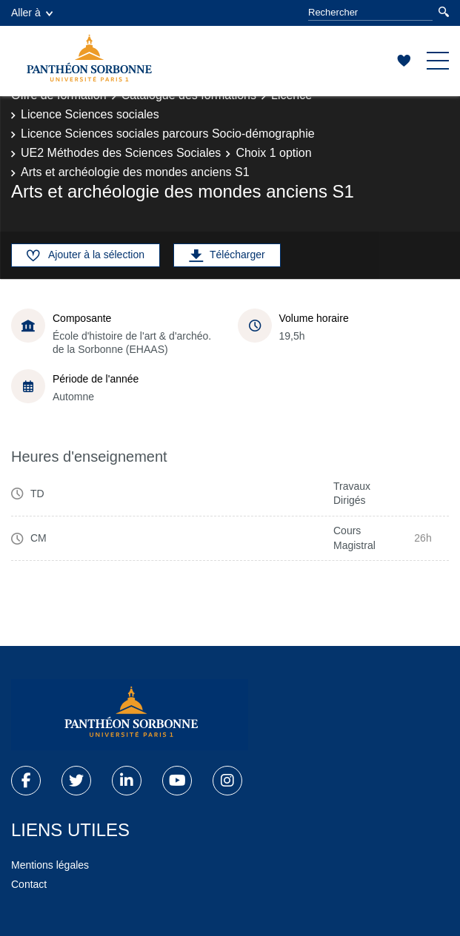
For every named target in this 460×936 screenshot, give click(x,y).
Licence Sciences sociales (90, 114)
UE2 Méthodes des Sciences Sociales (121, 153)
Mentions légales (50, 865)
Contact (29, 884)
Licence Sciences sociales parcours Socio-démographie (168, 133)
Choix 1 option (273, 153)
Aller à (32, 12)
